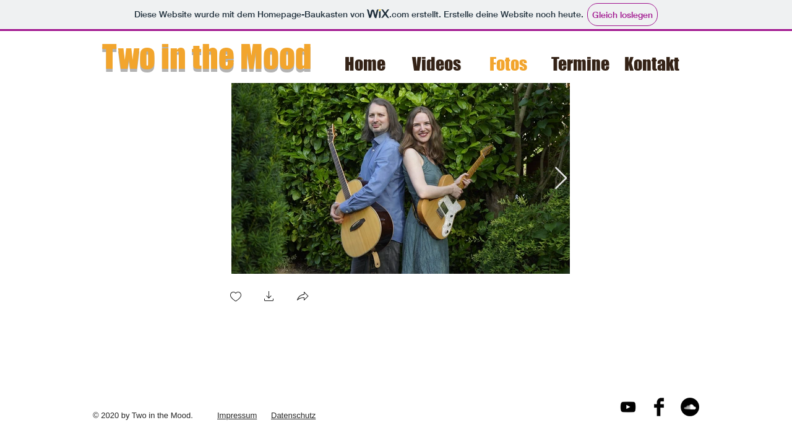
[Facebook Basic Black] (659, 407)
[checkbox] (235, 298)
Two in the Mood (207, 56)
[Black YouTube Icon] (628, 407)
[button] (269, 298)
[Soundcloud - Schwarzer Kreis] (690, 407)
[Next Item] (561, 179)
